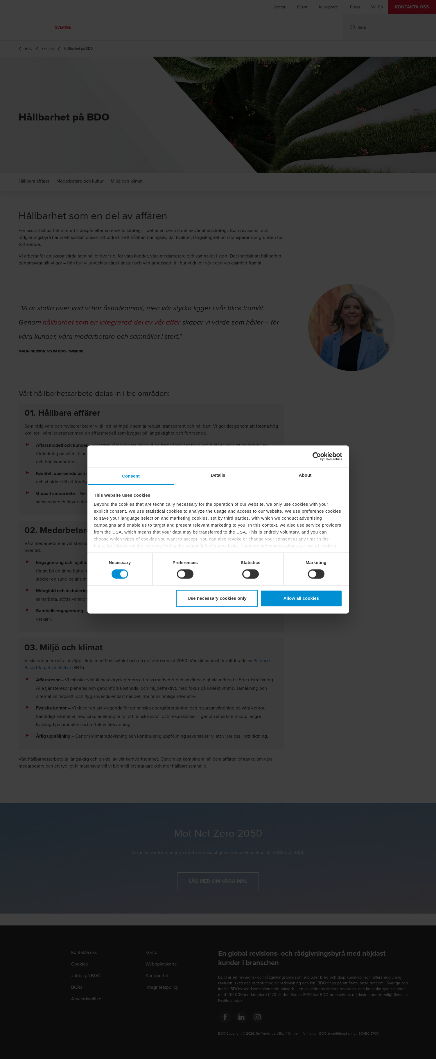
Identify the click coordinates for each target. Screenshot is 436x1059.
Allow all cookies (301, 598)
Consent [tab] (131, 475)
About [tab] (305, 475)
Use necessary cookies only (217, 598)
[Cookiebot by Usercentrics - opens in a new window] (316, 456)
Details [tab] (218, 475)
